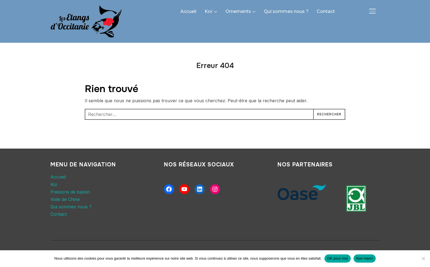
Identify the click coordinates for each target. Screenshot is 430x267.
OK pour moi (337, 258)
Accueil (188, 11)
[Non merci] (423, 258)
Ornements (238, 11)
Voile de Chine (65, 199)
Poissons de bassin (70, 192)
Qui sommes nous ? (286, 11)
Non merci (364, 258)
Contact (326, 11)
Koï (209, 11)
